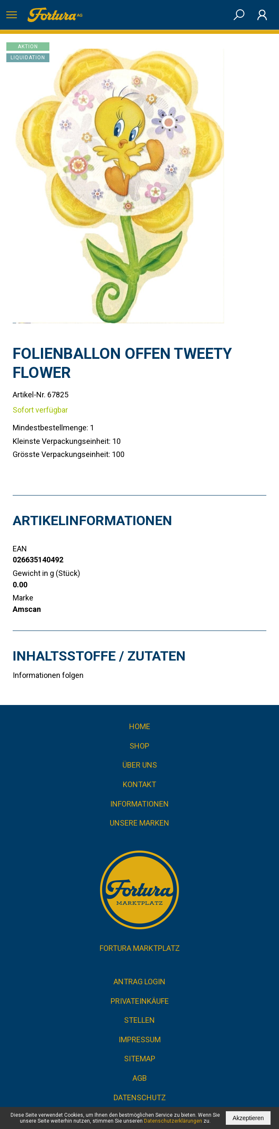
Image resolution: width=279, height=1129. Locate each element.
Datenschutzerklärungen (173, 1121)
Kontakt (139, 784)
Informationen (139, 803)
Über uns (139, 764)
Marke (23, 597)
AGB (140, 1078)
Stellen (139, 1020)
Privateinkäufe (140, 1001)
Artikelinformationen (92, 520)
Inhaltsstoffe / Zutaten (99, 656)
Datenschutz (140, 1097)
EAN (20, 548)
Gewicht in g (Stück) (46, 573)
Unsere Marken (139, 822)
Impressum (140, 1039)
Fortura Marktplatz (140, 948)
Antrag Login (139, 981)
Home (139, 726)
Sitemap (139, 1058)
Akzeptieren (248, 1118)
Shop (139, 745)
